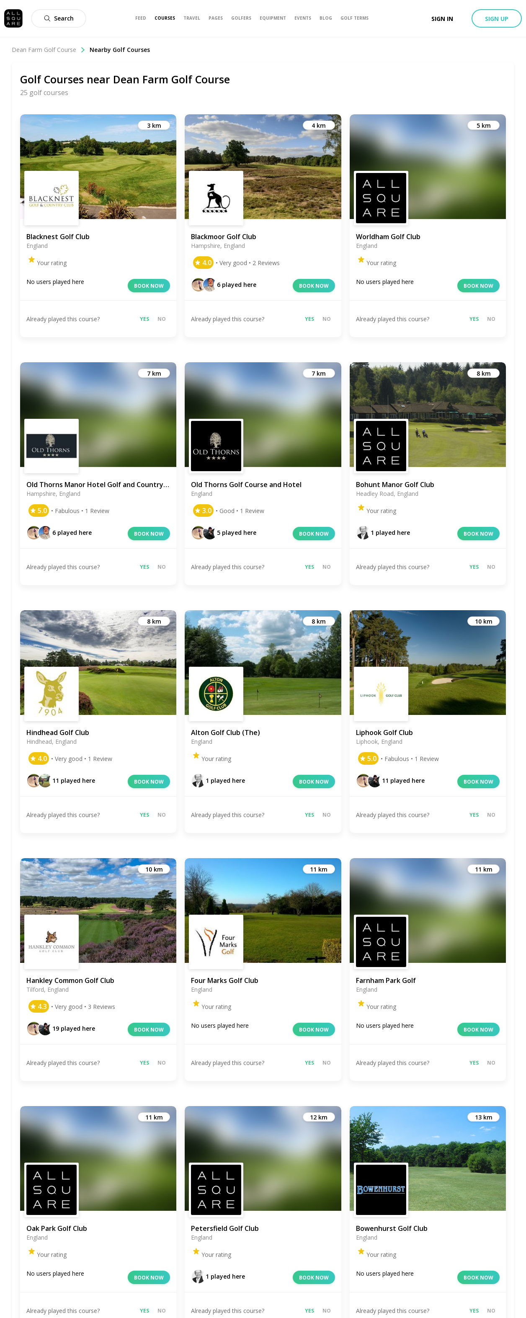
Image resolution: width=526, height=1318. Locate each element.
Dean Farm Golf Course (48, 50)
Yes (144, 318)
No (161, 318)
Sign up (496, 19)
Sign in (442, 19)
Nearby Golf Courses (120, 50)
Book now (149, 285)
